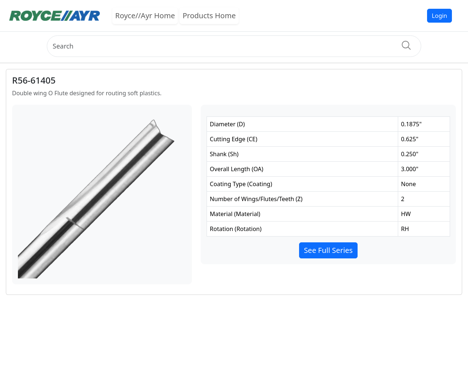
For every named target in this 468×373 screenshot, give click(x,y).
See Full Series (328, 250)
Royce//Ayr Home (145, 15)
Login (439, 16)
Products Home (208, 15)
